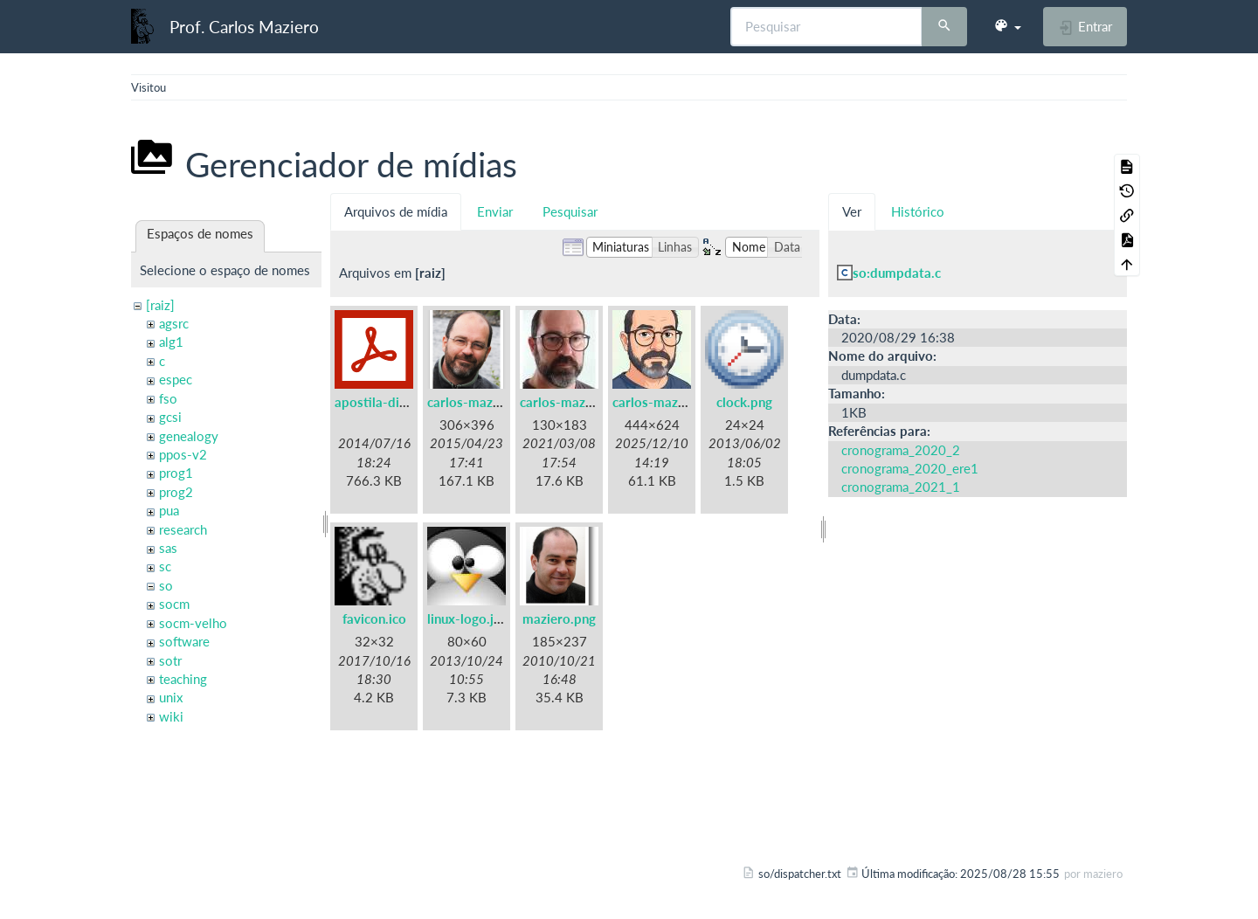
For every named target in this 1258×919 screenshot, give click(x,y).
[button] (1007, 26)
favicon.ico (374, 618)
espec (175, 379)
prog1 (176, 472)
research (183, 529)
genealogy (188, 436)
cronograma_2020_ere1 (909, 468)
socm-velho (193, 623)
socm (174, 604)
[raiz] (160, 305)
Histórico (917, 211)
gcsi (170, 417)
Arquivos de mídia (395, 211)
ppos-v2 (183, 454)
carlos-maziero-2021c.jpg (689, 402)
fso (168, 398)
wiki (171, 716)
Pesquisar (570, 211)
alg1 (171, 341)
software (184, 641)
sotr (170, 660)
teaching (183, 679)
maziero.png (559, 618)
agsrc (174, 323)
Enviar (495, 211)
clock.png (744, 402)
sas (168, 548)
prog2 (176, 492)
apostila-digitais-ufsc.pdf (409, 402)
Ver (851, 211)
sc (165, 566)
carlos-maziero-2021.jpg (593, 402)
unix (171, 697)
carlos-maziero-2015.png (502, 402)
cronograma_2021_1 (900, 486)
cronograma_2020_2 (900, 450)
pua (169, 510)
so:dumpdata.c (897, 272)
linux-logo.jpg (467, 618)
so (166, 585)
